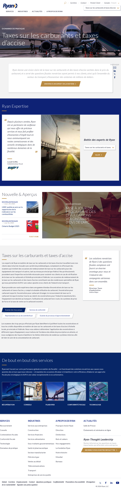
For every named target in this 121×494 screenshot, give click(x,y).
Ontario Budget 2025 (10, 226)
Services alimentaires (36, 439)
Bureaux (59, 461)
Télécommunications (36, 466)
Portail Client (95, 3)
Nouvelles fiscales (10, 202)
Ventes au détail (34, 461)
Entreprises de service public (39, 475)
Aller (99, 155)
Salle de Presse (89, 426)
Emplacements (21, 482)
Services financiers (35, 434)
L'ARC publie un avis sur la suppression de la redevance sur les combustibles (12, 210)
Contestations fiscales (9, 434)
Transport (32, 470)
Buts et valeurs (62, 439)
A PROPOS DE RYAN (65, 421)
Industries (23, 11)
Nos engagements (63, 443)
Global (4, 482)
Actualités (37, 11)
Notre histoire (61, 452)
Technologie (5, 443)
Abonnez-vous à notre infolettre (101, 450)
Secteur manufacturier (37, 452)
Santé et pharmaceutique (38, 448)
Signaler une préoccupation (27, 485)
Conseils (3, 430)
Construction (33, 430)
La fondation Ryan (63, 448)
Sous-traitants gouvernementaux (41, 443)
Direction (59, 430)
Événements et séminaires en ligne (97, 430)
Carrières (73, 3)
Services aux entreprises (37, 426)
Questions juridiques (43, 482)
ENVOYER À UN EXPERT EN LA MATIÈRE (60, 84)
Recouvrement (6, 426)
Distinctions (60, 434)
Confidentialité (58, 482)
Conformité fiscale (7, 439)
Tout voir (33, 237)
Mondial (59, 457)
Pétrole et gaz (33, 457)
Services (10, 11)
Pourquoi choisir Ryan (64, 426)
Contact (83, 3)
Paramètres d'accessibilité (75, 482)
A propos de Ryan (55, 11)
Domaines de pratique (13, 28)
